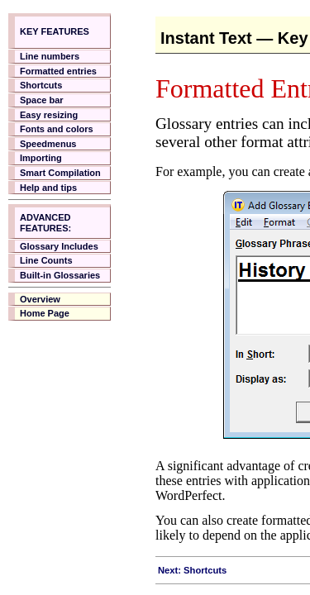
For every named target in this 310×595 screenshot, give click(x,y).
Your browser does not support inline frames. (66, 289)
